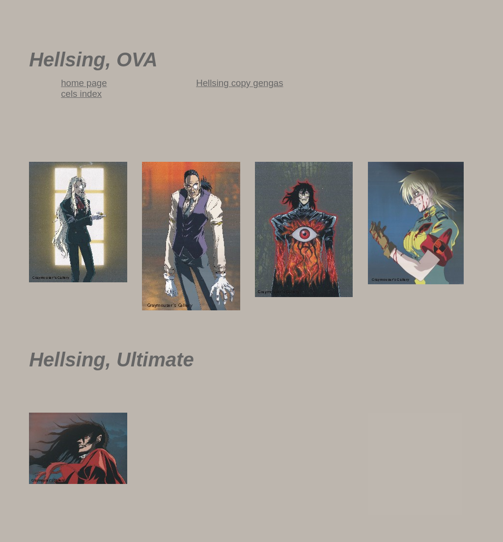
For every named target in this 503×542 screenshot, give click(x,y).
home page (84, 83)
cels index (81, 94)
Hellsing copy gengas (239, 83)
